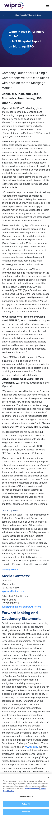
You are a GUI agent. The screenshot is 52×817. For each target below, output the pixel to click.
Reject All (26, 804)
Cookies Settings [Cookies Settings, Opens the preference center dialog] (26, 796)
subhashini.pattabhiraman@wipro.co (20, 606)
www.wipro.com (10, 569)
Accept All (26, 812)
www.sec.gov (31, 746)
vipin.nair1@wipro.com (13, 591)
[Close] (49, 778)
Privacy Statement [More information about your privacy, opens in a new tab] (32, 789)
